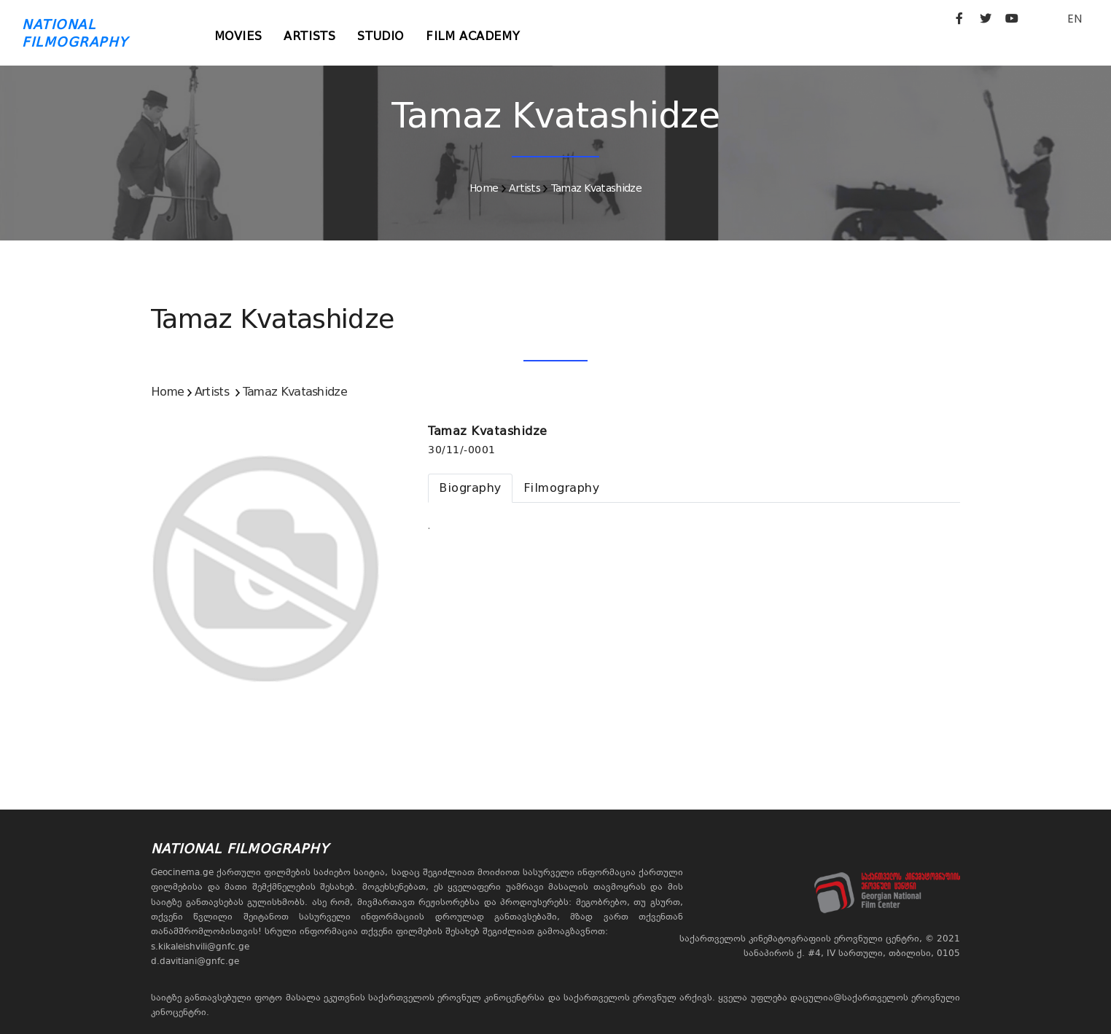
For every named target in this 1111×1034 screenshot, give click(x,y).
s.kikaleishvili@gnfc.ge (200, 946)
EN (1074, 18)
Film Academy (473, 36)
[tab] (470, 488)
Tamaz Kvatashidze (596, 188)
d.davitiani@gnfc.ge (195, 961)
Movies (238, 36)
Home (483, 188)
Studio (380, 36)
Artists (309, 36)
